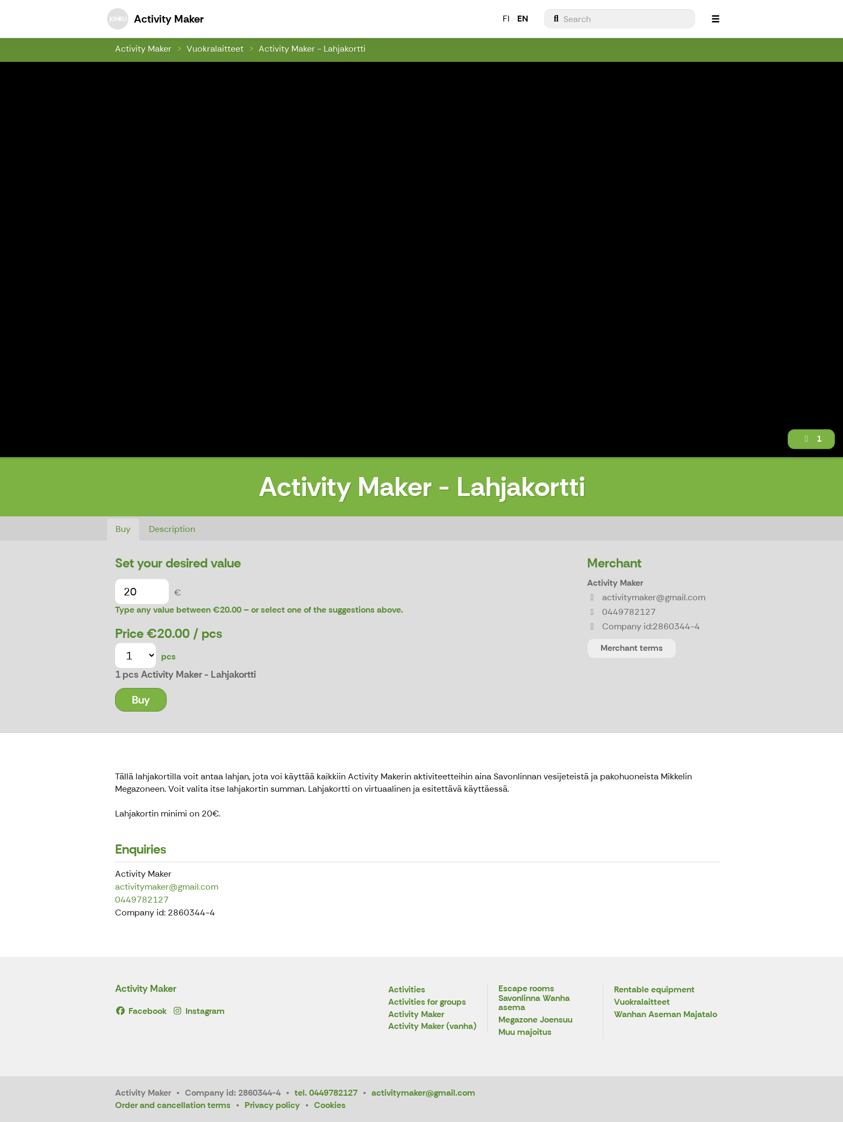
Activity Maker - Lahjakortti (312, 48)
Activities (406, 990)
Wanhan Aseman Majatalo (665, 1015)
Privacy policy (272, 1105)
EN (522, 18)
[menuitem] (619, 18)
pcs (168, 656)
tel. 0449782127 (326, 1092)
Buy (123, 529)
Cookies (330, 1105)
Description (172, 529)
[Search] (619, 19)
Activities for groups (427, 1002)
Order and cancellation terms (173, 1105)
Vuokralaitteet (215, 48)
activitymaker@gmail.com (166, 886)
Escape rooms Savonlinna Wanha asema (534, 998)
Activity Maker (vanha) (432, 1026)
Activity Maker (143, 48)
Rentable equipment (654, 990)
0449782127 (142, 899)
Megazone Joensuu (535, 1020)
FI (506, 18)
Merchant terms (632, 648)
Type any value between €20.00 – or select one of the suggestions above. (259, 609)
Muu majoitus (525, 1032)
